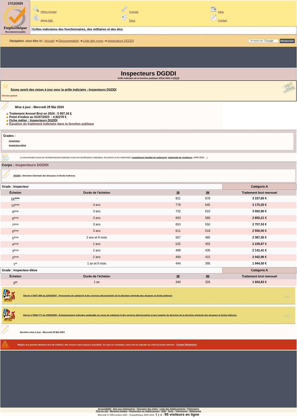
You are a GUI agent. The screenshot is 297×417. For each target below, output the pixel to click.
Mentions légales (118, 411)
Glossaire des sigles (147, 409)
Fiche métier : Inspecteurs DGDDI (33, 120)
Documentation (69, 40)
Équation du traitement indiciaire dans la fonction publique (51, 123)
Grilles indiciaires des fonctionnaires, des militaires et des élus (77, 29)
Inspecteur (14, 141)
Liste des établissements (172, 409)
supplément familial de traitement (149, 157)
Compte (129, 11)
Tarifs (171, 411)
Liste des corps (93, 40)
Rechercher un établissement (144, 411)
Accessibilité (104, 409)
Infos (216, 11)
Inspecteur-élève (17, 145)
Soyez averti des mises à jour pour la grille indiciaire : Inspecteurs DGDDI (63, 89)
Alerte (42, 20)
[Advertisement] (148, 57)
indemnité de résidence (180, 157)
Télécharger (181, 411)
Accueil (49, 40)
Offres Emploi (43, 11)
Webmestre (195, 411)
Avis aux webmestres (124, 409)
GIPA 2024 (199, 157)
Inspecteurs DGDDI (121, 40)
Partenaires (193, 409)
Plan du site (102, 411)
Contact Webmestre (186, 345)
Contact (218, 20)
